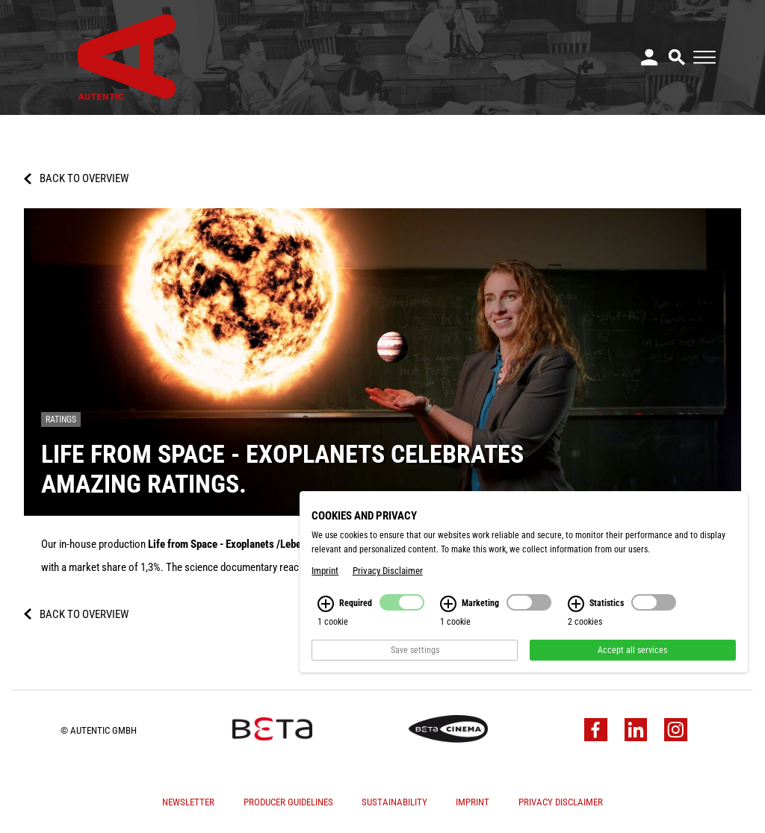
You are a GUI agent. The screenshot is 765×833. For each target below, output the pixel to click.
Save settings (415, 657)
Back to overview (84, 178)
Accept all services (632, 657)
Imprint (472, 802)
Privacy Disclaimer (560, 802)
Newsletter (188, 802)
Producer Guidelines (288, 802)
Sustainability (394, 802)
